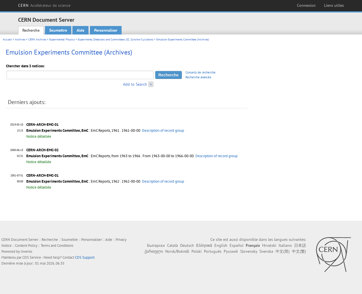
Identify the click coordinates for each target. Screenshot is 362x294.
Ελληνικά (204, 245)
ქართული (154, 251)
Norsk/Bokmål (177, 251)
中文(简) (282, 251)
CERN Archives (37, 39)
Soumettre (58, 30)
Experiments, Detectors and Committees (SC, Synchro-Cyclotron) (115, 39)
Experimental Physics (62, 39)
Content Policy (26, 245)
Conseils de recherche (201, 72)
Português (212, 251)
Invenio (26, 251)
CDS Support (84, 257)
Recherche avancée (198, 77)
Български (156, 245)
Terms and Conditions (57, 245)
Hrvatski (269, 245)
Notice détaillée (38, 136)
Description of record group (163, 130)
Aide (80, 30)
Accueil (7, 39)
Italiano (285, 245)
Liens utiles (334, 5)
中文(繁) (299, 251)
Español (237, 245)
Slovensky (248, 251)
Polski (196, 251)
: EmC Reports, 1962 (72, 181)
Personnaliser (105, 30)
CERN (44, 5)
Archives (20, 39)
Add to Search (135, 84)
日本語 (300, 245)
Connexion (306, 5)
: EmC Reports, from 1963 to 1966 (83, 156)
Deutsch (187, 245)
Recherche (31, 30)
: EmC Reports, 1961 (72, 130)
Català (172, 245)
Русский (231, 251)
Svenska (266, 251)
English (220, 245)
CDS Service (31, 257)
